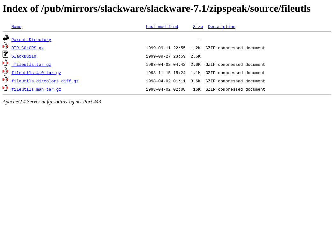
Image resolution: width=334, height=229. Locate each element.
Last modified (162, 26)
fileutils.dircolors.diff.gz (45, 81)
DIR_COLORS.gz (27, 48)
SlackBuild (23, 56)
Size (198, 26)
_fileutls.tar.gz (31, 64)
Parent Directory (31, 39)
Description (221, 26)
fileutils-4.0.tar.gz (36, 72)
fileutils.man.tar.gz (36, 89)
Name (16, 26)
